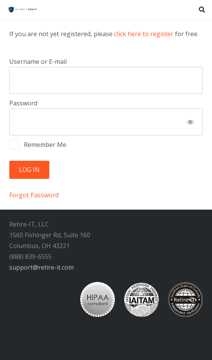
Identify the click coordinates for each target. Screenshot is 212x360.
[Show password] (190, 121)
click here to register (143, 34)
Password (23, 103)
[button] (202, 9)
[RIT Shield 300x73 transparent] (22, 9)
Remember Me (37, 144)
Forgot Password (34, 195)
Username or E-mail (38, 61)
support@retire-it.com (41, 267)
